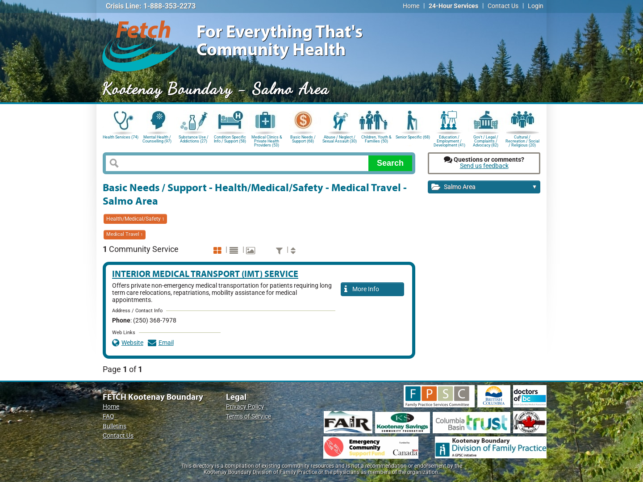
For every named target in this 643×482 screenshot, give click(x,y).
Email (161, 343)
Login (535, 6)
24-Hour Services (453, 6)
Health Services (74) (120, 137)
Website (127, 343)
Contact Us (503, 6)
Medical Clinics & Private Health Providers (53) (266, 140)
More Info (361, 289)
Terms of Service (248, 416)
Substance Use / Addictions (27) (194, 139)
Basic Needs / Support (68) (303, 139)
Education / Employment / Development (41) (449, 140)
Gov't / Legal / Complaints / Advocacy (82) (485, 140)
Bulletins (114, 426)
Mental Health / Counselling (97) (156, 139)
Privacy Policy (245, 407)
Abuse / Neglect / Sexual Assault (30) (339, 139)
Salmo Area (484, 187)
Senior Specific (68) (413, 137)
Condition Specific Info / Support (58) (230, 139)
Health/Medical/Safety (135, 219)
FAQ (108, 416)
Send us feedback (484, 166)
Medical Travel (124, 234)
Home (411, 6)
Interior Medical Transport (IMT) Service (205, 273)
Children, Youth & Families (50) (376, 139)
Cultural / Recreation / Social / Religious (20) (522, 140)
